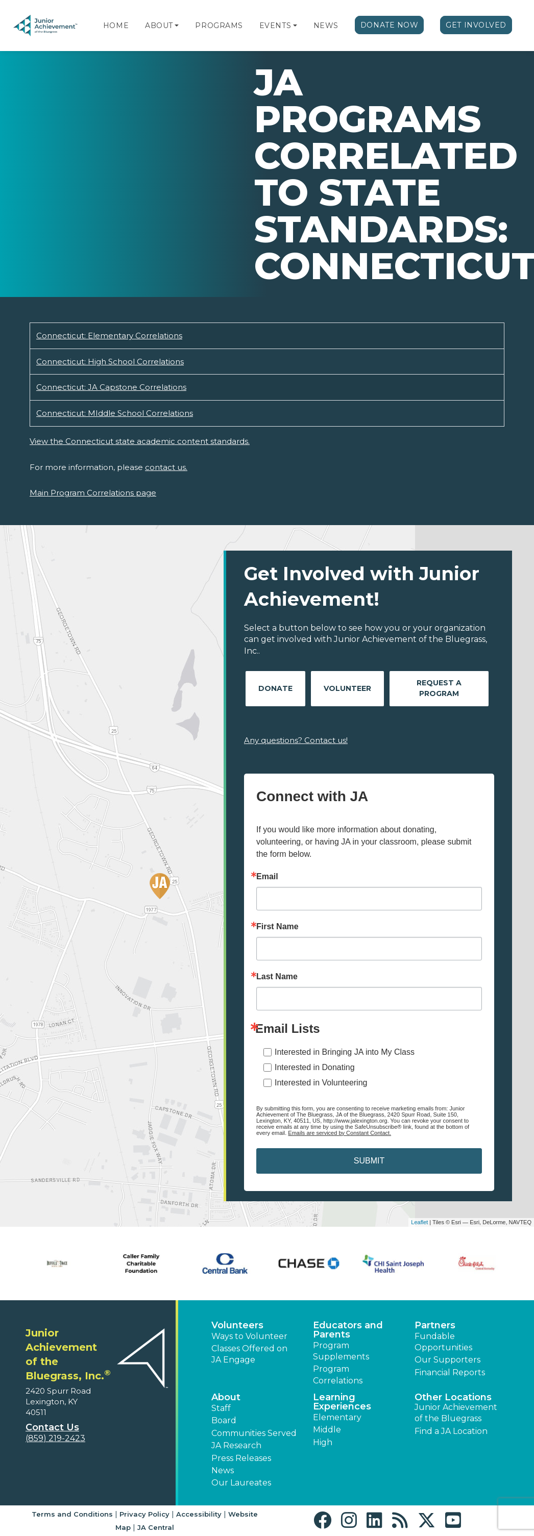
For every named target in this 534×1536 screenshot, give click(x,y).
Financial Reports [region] (450, 1372)
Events (275, 25)
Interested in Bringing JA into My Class (345, 1052)
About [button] (225, 1397)
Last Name (277, 977)
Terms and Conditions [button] (72, 1514)
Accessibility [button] (199, 1514)
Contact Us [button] (52, 1427)
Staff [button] (221, 1408)
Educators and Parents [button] (348, 1330)
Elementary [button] (337, 1417)
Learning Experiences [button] (342, 1402)
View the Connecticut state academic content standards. (140, 441)
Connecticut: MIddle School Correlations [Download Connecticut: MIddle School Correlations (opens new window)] (114, 413)
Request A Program (439, 688)
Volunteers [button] (237, 1325)
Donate (275, 688)
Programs (218, 25)
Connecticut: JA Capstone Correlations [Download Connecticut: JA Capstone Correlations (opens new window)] (111, 387)
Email (267, 877)
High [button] (322, 1442)
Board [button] (223, 1420)
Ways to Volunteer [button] (249, 1336)
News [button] (222, 1470)
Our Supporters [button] (447, 1360)
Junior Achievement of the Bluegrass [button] (456, 1412)
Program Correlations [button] (337, 1374)
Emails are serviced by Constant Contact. (339, 1133)
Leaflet (419, 1222)
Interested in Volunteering (321, 1082)
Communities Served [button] (254, 1433)
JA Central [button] (155, 1527)
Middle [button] (327, 1429)
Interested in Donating (315, 1067)
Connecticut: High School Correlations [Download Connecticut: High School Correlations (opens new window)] (110, 361)
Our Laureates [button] (241, 1483)
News (325, 25)
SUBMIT (369, 1160)
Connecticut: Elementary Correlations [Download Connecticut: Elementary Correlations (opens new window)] (109, 335)
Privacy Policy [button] (144, 1514)
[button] (177, 25)
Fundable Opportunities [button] (443, 1341)
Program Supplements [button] (341, 1351)
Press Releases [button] (241, 1458)
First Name (277, 927)
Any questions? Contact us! (296, 740)
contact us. (166, 467)
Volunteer (347, 688)
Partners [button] (435, 1325)
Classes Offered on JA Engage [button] (249, 1354)
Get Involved (476, 25)
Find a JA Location (451, 1431)
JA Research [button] (236, 1445)
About (159, 25)
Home (116, 25)
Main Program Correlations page (93, 493)
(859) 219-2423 (55, 1438)
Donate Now (389, 25)
